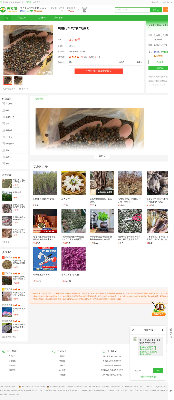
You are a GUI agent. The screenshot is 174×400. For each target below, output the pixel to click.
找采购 (62, 361)
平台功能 (12, 361)
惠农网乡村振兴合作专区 (112, 375)
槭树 (158, 35)
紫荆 (7, 150)
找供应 (62, 356)
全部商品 (160, 68)
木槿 (7, 164)
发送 (158, 370)
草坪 (167, 35)
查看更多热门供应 (10, 337)
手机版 (4, 2)
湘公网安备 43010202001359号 (32, 387)
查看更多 (6, 242)
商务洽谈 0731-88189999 (112, 361)
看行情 (62, 366)
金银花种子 (10, 144)
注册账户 (12, 356)
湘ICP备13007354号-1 (8, 387)
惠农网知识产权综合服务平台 (112, 370)
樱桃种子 (9, 130)
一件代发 (62, 375)
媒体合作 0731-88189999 (112, 366)
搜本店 (156, 10)
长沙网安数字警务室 (56, 387)
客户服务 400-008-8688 (112, 356)
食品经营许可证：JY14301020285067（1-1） (128, 387)
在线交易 (12, 366)
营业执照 (105, 387)
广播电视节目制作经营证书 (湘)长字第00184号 (61, 390)
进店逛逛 (160, 62)
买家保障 (12, 370)
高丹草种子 (10, 117)
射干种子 (9, 137)
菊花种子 (158, 40)
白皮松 (8, 157)
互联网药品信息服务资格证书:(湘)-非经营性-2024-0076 (21, 390)
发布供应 (62, 370)
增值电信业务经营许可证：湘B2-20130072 (84, 387)
